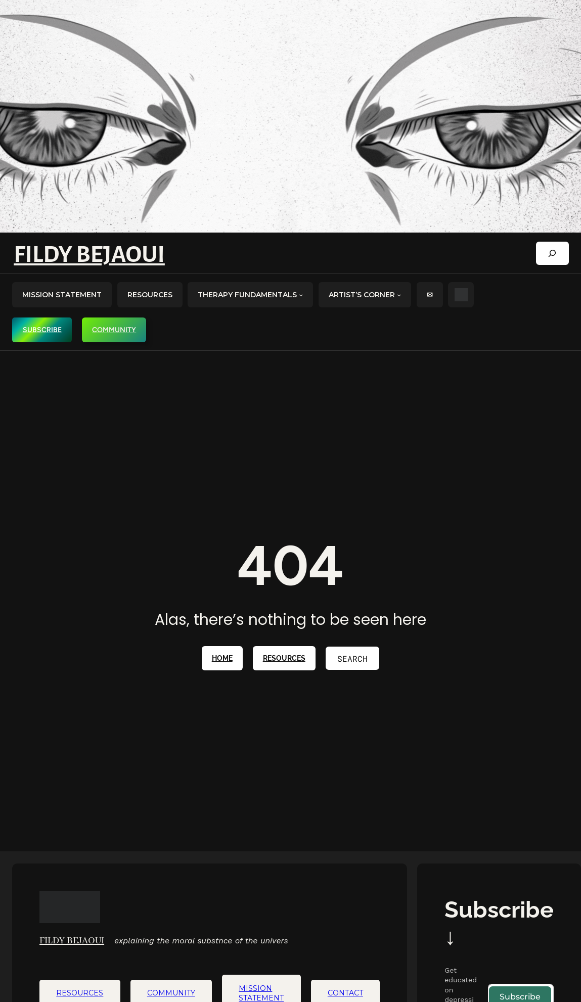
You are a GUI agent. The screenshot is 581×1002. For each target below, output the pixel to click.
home (222, 658)
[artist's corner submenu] (399, 295)
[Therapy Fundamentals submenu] (301, 295)
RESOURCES (284, 658)
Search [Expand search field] (352, 658)
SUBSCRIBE (42, 330)
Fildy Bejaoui (89, 254)
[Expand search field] (552, 253)
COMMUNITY (114, 330)
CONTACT (345, 992)
